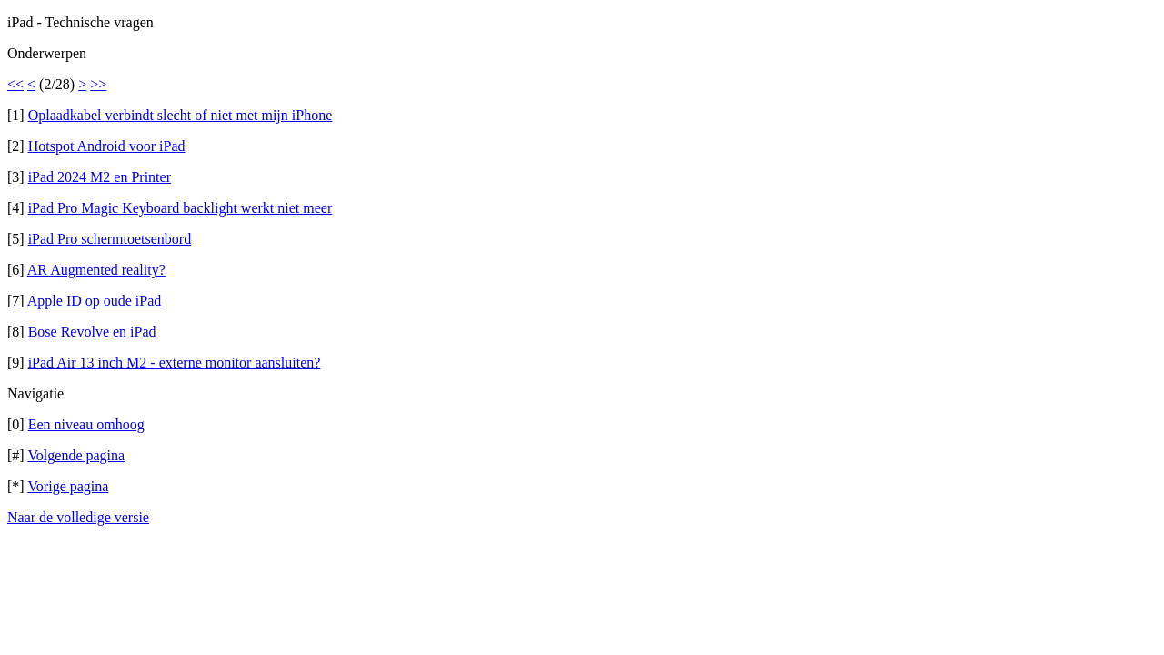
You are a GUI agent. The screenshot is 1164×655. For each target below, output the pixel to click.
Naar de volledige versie (78, 517)
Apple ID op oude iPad (94, 300)
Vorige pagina (67, 486)
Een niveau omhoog (86, 424)
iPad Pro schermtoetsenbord (110, 239)
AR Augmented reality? (96, 269)
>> (98, 84)
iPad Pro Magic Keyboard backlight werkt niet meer (180, 208)
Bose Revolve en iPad (92, 331)
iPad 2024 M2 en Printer (99, 177)
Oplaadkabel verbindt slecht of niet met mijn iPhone (180, 115)
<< (15, 84)
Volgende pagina (76, 455)
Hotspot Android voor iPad (107, 146)
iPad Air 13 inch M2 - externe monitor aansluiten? (174, 362)
